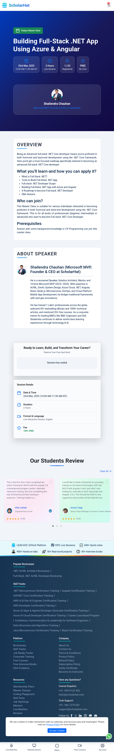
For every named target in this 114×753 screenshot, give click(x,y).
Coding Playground (24, 694)
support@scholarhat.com (73, 709)
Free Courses (20, 660)
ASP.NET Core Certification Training (33, 596)
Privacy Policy (66, 657)
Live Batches (20, 709)
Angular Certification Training (78, 591)
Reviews (18, 713)
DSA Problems (21, 668)
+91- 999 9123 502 (69, 691)
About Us (64, 645)
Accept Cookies (57, 730)
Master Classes (22, 690)
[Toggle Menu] (57, 746)
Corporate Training (23, 657)
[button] (53, 526)
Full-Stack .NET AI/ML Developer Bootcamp (37, 576)
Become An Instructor (71, 672)
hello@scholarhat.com (71, 695)
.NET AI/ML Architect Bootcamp (31, 571)
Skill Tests (19, 698)
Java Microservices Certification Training (36, 630)
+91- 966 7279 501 (69, 705)
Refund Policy (66, 660)
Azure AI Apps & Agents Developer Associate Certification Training (50, 611)
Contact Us (65, 649)
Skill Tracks (19, 649)
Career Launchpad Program (84, 616)
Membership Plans (23, 687)
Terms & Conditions (70, 653)
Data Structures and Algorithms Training (35, 626)
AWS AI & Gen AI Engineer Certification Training (39, 601)
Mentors (18, 706)
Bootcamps (19, 645)
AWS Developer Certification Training (33, 606)
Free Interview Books (25, 664)
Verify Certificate (68, 668)
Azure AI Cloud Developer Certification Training (39, 616)
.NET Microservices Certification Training (36, 591)
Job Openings (21, 702)
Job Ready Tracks (23, 653)
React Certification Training (77, 630)
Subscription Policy (69, 664)
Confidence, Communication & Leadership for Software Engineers (51, 621)
